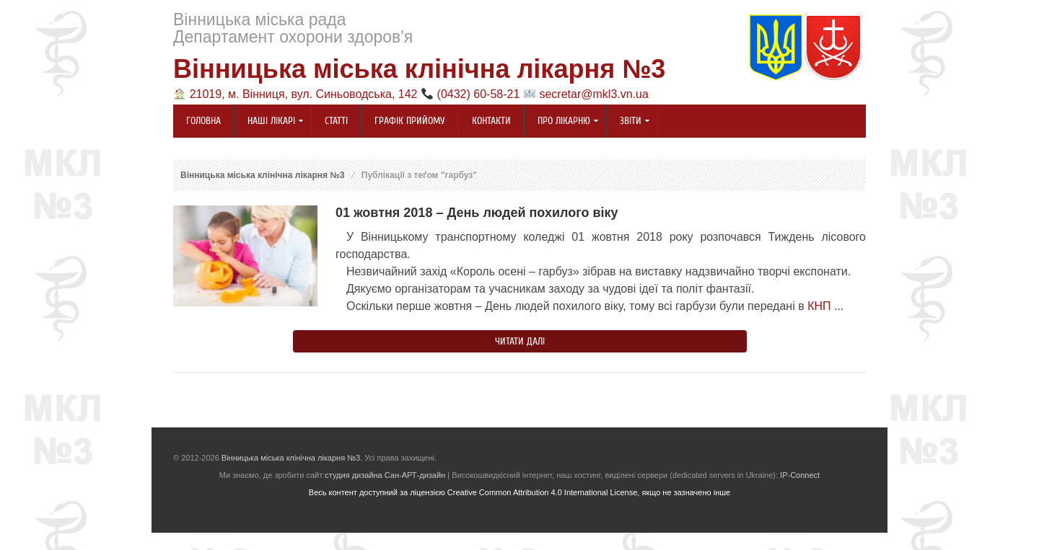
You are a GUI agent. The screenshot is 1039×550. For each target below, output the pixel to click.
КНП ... (825, 306)
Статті (336, 121)
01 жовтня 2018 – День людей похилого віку (477, 212)
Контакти (491, 121)
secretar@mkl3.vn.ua (593, 94)
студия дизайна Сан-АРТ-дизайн (385, 475)
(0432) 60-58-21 (478, 94)
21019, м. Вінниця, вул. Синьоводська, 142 (304, 94)
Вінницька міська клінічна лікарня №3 (419, 69)
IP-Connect (800, 475)
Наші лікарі (269, 122)
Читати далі (520, 341)
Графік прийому (409, 121)
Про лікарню (562, 122)
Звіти (628, 122)
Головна (203, 121)
